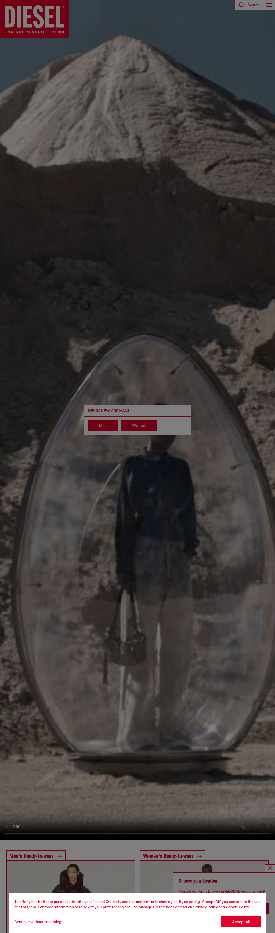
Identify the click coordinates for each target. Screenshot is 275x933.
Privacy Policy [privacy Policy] (206, 907)
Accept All (241, 922)
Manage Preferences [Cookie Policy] (156, 907)
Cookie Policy (237, 907)
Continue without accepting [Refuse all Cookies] (37, 922)
